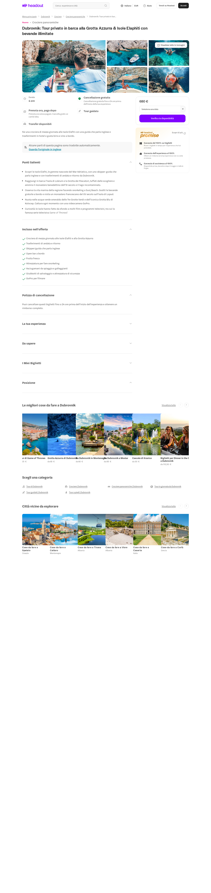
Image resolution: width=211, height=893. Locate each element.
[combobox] (81, 5)
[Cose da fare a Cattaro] (58, 549)
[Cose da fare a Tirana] (89, 547)
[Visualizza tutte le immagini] (171, 45)
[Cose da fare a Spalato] (30, 549)
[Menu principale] (29, 16)
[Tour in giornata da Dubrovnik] (165, 486)
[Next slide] (186, 405)
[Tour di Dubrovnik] (32, 486)
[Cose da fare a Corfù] (172, 547)
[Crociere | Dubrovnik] (76, 486)
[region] (105, 438)
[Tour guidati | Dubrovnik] (35, 492)
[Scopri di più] (178, 132)
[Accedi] (183, 5)
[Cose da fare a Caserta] (141, 549)
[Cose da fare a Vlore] (117, 547)
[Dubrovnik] (45, 16)
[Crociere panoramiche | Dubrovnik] (125, 486)
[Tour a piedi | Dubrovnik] (77, 492)
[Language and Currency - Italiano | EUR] (129, 5)
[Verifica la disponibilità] (162, 118)
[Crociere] (58, 16)
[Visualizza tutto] (169, 405)
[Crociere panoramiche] (75, 16)
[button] (167, 5)
